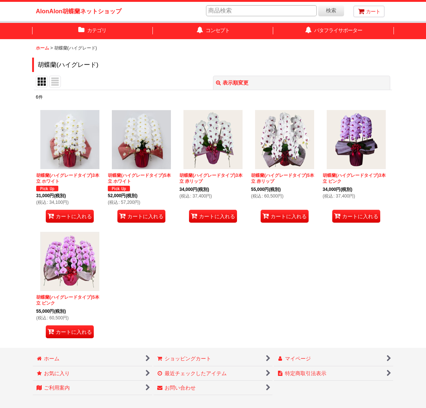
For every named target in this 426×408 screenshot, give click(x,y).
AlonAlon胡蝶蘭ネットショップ (78, 11)
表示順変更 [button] (232, 83)
